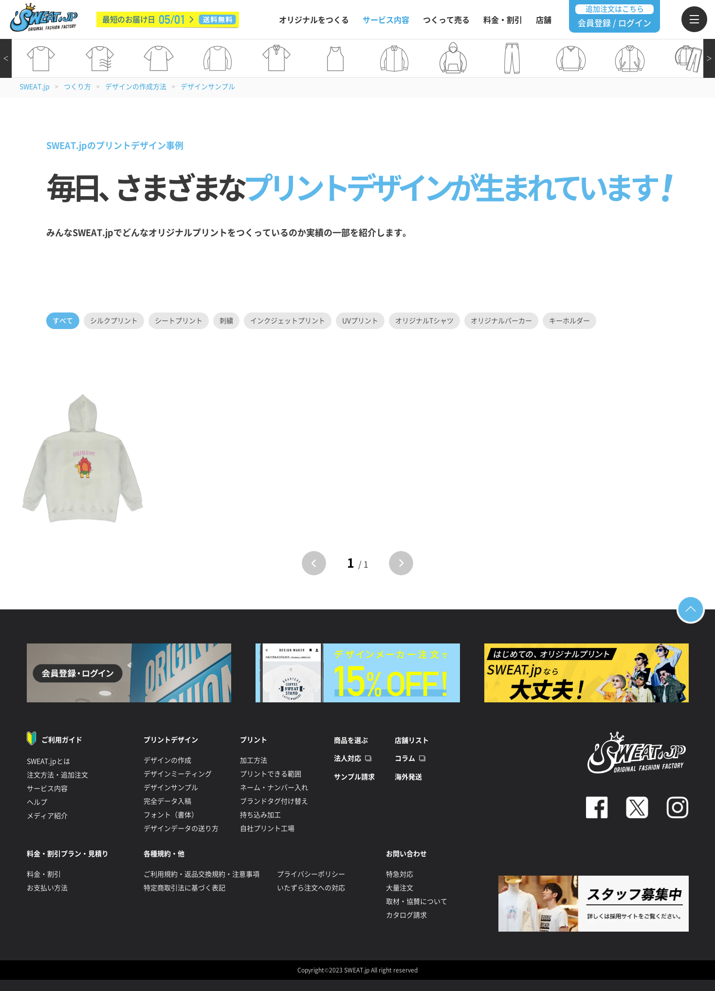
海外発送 (408, 776)
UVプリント (360, 320)
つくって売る (446, 20)
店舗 (543, 20)
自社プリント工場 (267, 828)
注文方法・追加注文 (57, 774)
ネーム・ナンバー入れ (274, 787)
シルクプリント (114, 320)
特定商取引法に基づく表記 (184, 887)
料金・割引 (502, 20)
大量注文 (399, 887)
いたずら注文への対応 (311, 887)
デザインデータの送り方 (181, 828)
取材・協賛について (416, 901)
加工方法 (253, 760)
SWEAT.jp (34, 86)
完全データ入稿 (167, 801)
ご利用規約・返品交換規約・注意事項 (201, 874)
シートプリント (178, 320)
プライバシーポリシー (311, 874)
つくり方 (77, 86)
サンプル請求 (354, 776)
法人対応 (347, 758)
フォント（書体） (171, 814)
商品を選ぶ (351, 740)
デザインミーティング (178, 774)
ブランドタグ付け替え (274, 801)
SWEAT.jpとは (48, 761)
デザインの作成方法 (135, 86)
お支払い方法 (47, 887)
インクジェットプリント (287, 320)
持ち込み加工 (260, 814)
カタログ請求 (406, 915)
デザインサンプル (208, 86)
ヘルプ (37, 802)
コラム (405, 758)
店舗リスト (412, 740)
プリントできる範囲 (270, 774)
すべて (63, 320)
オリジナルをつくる (314, 20)
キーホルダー (569, 320)
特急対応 (399, 874)
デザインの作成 (167, 760)
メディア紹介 (47, 815)
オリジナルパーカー (501, 320)
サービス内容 (386, 20)
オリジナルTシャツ (424, 320)
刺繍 (226, 320)
